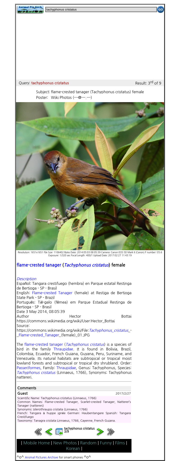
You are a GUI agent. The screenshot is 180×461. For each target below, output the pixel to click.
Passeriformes (28, 368)
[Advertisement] (90, 47)
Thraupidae (63, 349)
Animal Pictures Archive (41, 457)
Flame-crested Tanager (52, 293)
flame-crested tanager (39, 265)
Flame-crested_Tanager (39, 335)
